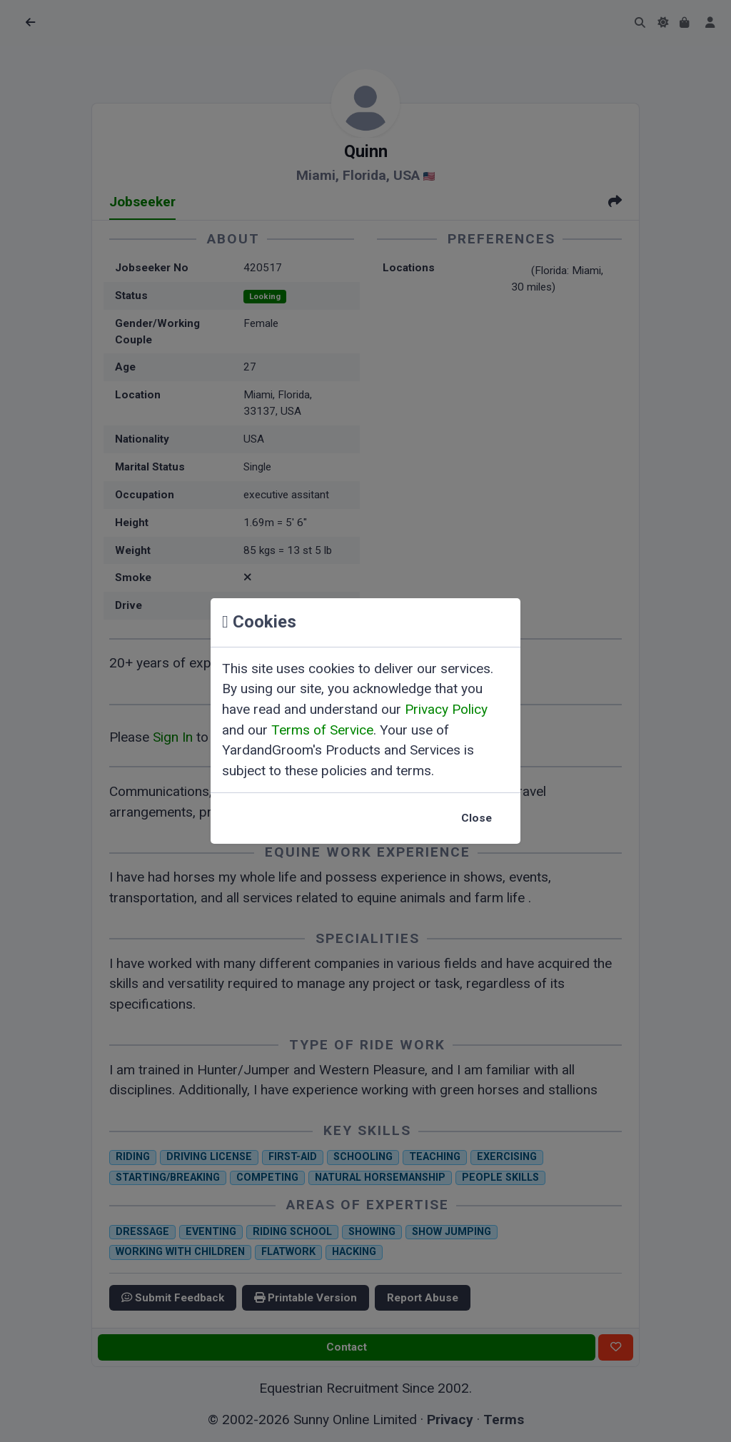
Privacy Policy (446, 709)
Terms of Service (322, 730)
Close (476, 818)
